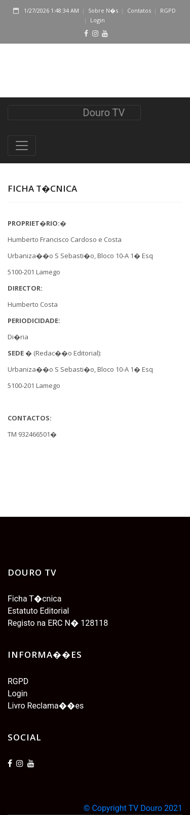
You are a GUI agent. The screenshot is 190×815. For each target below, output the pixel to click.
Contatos (139, 10)
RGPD (168, 10)
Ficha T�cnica (34, 599)
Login (97, 20)
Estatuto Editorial (38, 611)
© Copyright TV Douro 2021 (133, 808)
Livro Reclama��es (46, 706)
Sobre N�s (103, 10)
